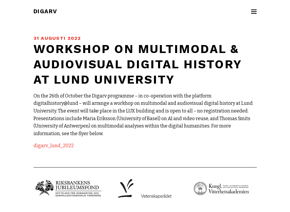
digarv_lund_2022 (53, 145)
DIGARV (45, 11)
